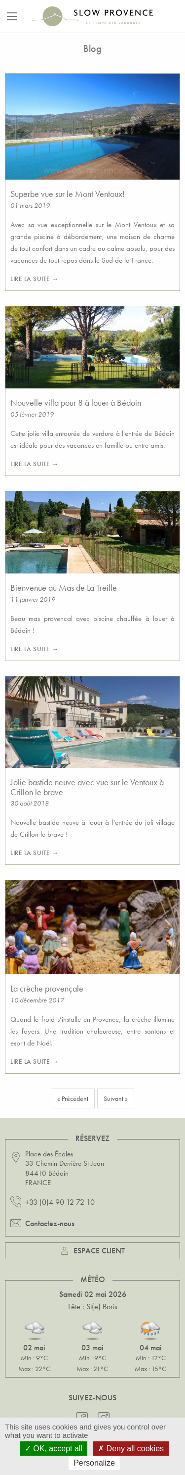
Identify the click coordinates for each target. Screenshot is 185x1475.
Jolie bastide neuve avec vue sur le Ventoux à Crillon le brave (87, 787)
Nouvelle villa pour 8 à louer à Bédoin (75, 402)
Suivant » (116, 1098)
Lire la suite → (34, 279)
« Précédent (72, 1098)
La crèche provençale (46, 988)
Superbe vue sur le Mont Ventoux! (67, 194)
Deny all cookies (131, 1448)
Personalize (94, 1463)
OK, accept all (53, 1448)
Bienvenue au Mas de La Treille (63, 587)
